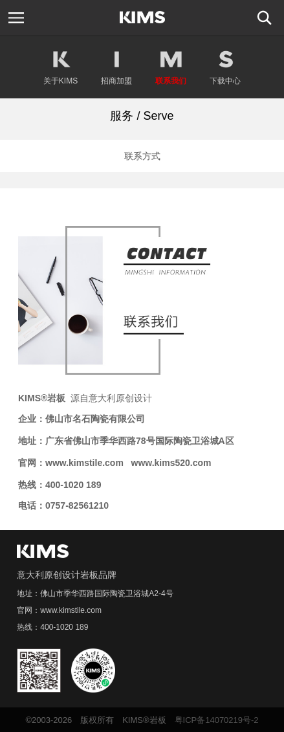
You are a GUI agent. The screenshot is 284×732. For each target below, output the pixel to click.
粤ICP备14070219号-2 (217, 720)
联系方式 (142, 156)
